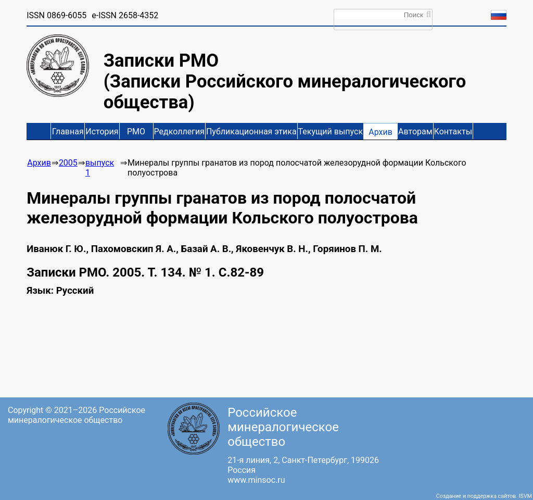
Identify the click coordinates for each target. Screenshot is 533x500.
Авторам (415, 131)
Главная (68, 131)
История (101, 131)
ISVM (525, 496)
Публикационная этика (251, 131)
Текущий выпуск (330, 131)
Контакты (453, 131)
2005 (68, 163)
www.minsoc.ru (256, 480)
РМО (136, 131)
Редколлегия (179, 131)
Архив (380, 132)
